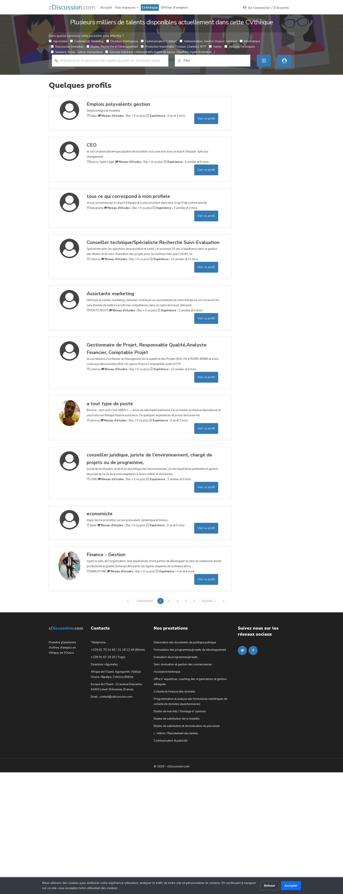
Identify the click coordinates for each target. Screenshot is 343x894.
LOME (92, 479)
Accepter (291, 885)
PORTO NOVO (97, 310)
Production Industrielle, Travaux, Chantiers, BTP (173, 47)
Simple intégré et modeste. (118, 107)
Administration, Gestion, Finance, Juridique (208, 41)
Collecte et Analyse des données (174, 692)
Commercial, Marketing (86, 41)
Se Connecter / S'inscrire (266, 8)
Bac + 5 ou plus (122, 116)
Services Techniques (239, 47)
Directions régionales (104, 664)
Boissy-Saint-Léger (100, 162)
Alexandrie (95, 208)
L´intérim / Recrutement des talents (176, 733)
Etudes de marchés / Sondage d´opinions (180, 711)
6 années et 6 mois (186, 162)
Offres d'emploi (174, 7)
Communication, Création (159, 41)
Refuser (269, 885)
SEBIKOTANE (96, 571)
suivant (209, 601)
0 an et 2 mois (168, 420)
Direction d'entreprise (122, 41)
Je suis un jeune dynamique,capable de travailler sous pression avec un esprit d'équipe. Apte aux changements (154, 150)
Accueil (106, 7)
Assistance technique (167, 672)
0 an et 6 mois (175, 571)
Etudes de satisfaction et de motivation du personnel (187, 726)
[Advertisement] (269, 123)
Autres (215, 47)
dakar (92, 525)
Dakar (92, 116)
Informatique (250, 41)
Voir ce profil (206, 118)
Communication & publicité (170, 741)
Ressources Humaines (67, 47)
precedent (144, 601)
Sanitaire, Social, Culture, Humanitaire (76, 52)
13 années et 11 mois (174, 259)
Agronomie (58, 41)
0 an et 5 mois (165, 525)
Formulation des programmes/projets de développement (190, 650)
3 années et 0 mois (175, 208)
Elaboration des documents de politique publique (185, 642)
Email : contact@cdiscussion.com (111, 697)
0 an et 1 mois (165, 116)
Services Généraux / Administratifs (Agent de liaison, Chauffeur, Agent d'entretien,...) (160, 52)
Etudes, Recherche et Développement (112, 47)
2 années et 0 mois (180, 310)
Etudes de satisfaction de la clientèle (176, 719)
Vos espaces (127, 7)
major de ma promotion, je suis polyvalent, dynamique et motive (127, 516)
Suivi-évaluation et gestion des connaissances (183, 664)
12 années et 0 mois (173, 369)
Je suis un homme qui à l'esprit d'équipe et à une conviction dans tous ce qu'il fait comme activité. (147, 199)
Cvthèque (150, 7)
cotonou (93, 420)
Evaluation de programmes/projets (176, 657)
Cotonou (93, 259)
